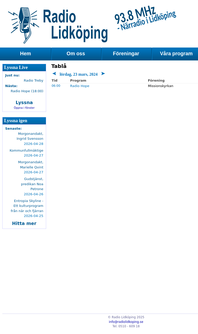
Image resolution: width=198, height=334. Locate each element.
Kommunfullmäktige (26, 150)
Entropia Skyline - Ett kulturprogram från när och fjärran (27, 206)
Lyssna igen (15, 120)
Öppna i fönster (24, 107)
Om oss (76, 53)
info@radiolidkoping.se (126, 322)
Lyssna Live (16, 67)
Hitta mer (24, 223)
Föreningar (126, 53)
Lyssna (24, 102)
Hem (25, 53)
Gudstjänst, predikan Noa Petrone (32, 184)
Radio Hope (79, 86)
